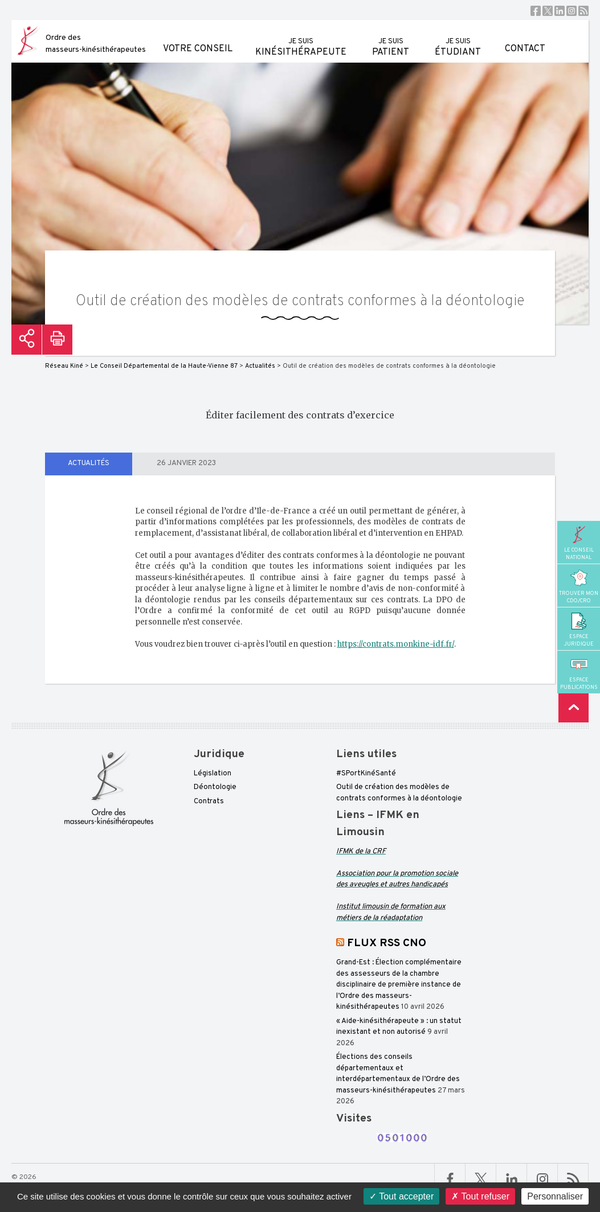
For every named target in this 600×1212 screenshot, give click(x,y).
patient (390, 39)
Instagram (571, 11)
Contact (525, 37)
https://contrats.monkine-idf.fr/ (395, 644)
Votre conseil (197, 37)
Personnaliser (555, 1196)
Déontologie (215, 787)
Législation (212, 773)
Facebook (535, 11)
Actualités (88, 463)
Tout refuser (480, 1196)
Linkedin (559, 11)
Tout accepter (401, 1196)
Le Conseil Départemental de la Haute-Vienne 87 (164, 366)
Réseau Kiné (64, 366)
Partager (26, 339)
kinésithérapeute (300, 39)
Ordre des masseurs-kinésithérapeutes (96, 44)
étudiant (458, 39)
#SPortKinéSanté (366, 773)
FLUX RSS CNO (386, 943)
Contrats (209, 801)
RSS (583, 11)
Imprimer (57, 339)
